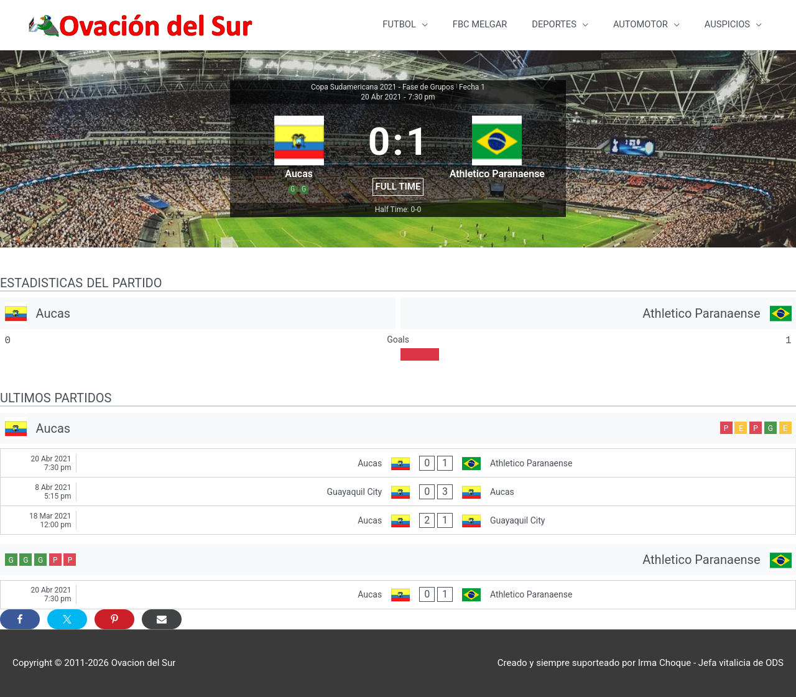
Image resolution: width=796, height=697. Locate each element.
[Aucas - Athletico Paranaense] (398, 464)
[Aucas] (198, 313)
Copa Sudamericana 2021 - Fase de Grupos (382, 87)
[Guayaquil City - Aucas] (398, 492)
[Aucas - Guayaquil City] (398, 521)
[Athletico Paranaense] (598, 313)
